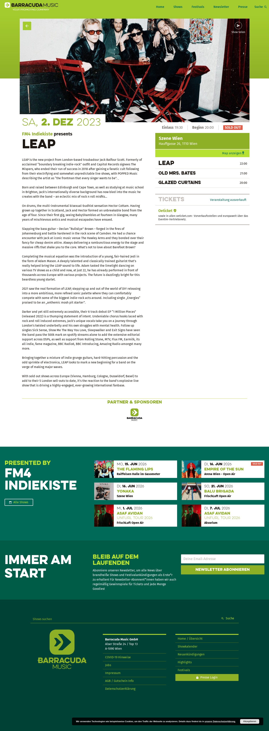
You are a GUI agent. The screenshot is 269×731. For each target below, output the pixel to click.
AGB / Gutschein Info (119, 681)
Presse (243, 7)
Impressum (113, 673)
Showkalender (187, 646)
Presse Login (208, 677)
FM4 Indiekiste (37, 134)
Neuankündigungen (191, 654)
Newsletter (221, 7)
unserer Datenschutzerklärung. (220, 721)
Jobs (108, 665)
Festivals (198, 7)
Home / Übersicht (190, 638)
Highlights (185, 662)
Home (160, 7)
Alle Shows (20, 502)
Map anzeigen (231, 153)
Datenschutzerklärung (120, 689)
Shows (177, 7)
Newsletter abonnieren (222, 570)
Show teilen (238, 32)
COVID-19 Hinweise (118, 657)
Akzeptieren (249, 721)
